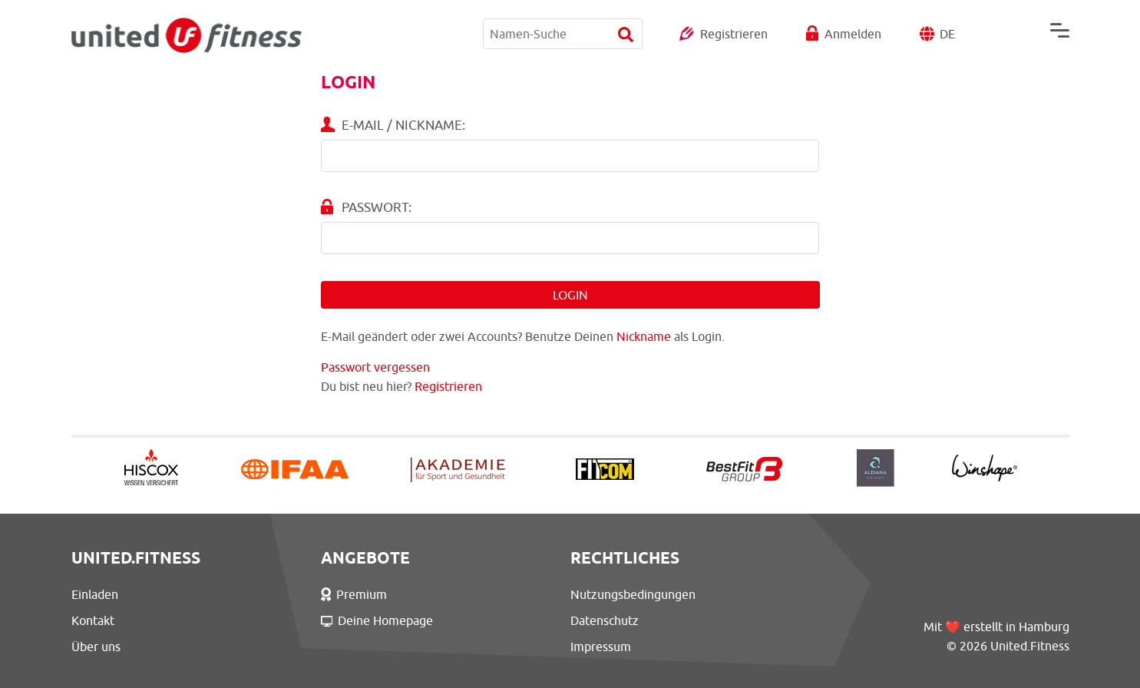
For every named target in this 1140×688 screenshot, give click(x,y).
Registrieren (734, 34)
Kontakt (92, 620)
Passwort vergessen (375, 367)
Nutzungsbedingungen (633, 594)
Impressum (600, 646)
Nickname (643, 336)
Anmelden (852, 34)
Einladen (94, 594)
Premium (354, 594)
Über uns (96, 646)
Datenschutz (604, 620)
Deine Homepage (377, 620)
